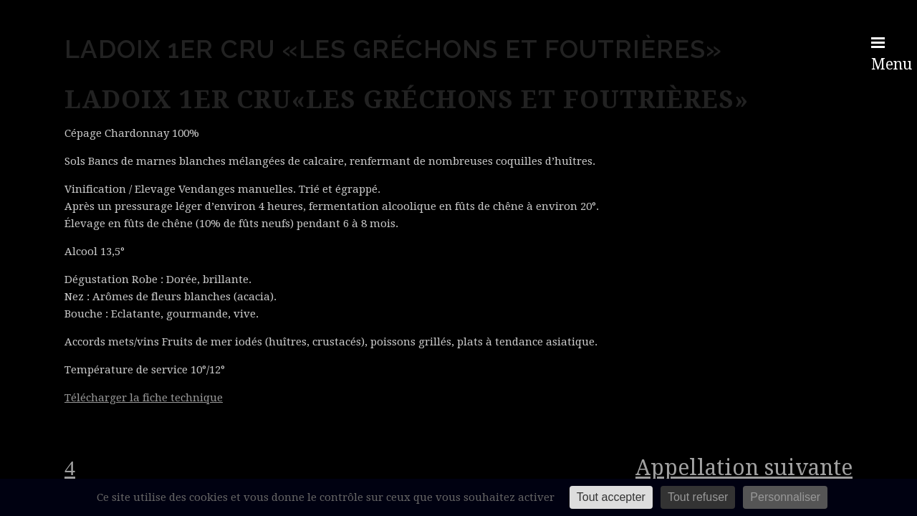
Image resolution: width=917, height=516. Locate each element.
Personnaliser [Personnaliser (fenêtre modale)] (785, 497)
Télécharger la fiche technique (143, 397)
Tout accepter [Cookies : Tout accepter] (611, 497)
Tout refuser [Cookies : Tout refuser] (698, 497)
